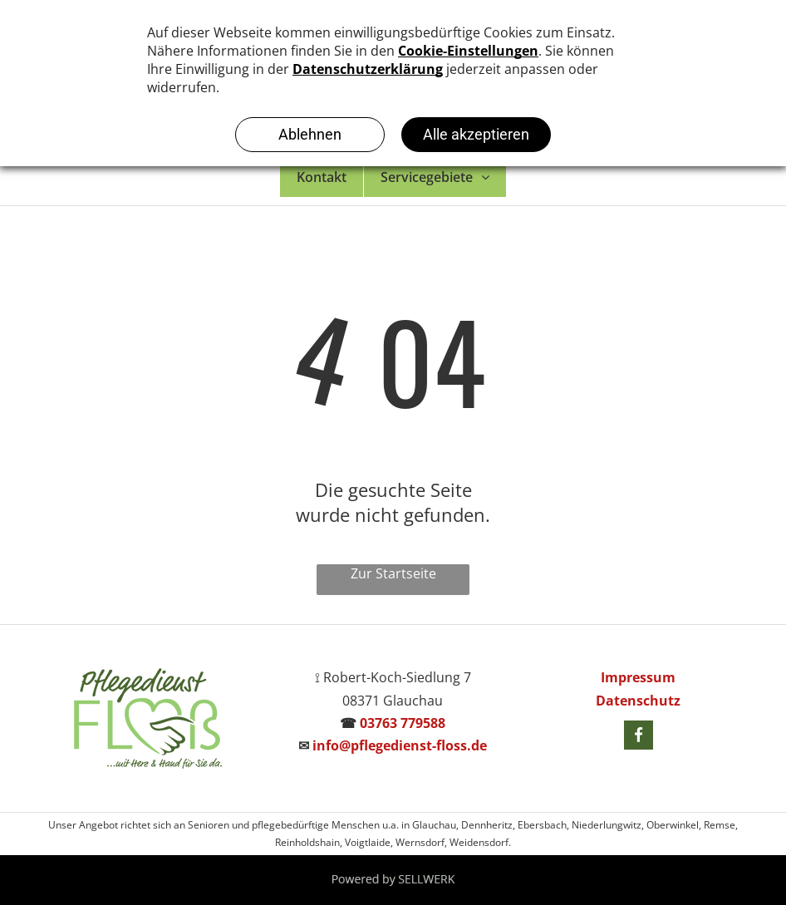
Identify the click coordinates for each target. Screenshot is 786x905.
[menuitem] (322, 177)
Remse (719, 825)
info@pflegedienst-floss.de (399, 745)
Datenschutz (638, 700)
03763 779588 (402, 723)
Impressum (638, 677)
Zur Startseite (393, 573)
